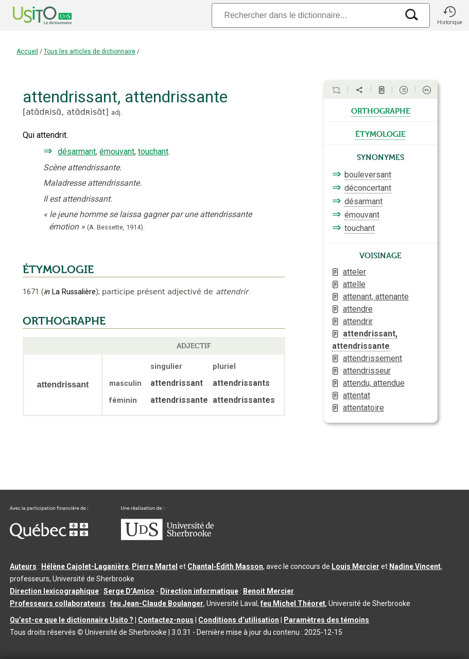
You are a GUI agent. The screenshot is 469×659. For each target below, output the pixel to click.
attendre (358, 309)
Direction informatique (199, 591)
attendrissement (372, 358)
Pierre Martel (155, 566)
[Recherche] (304, 15)
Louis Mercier (355, 566)
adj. (116, 112)
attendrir (358, 321)
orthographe (380, 110)
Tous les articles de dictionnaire (89, 51)
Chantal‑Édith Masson (225, 566)
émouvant (116, 151)
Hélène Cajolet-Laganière (85, 566)
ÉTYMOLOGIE (58, 269)
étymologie (380, 133)
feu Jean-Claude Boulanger (156, 603)
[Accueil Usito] (31, 15)
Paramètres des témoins (326, 620)
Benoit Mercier (268, 591)
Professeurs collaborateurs (58, 603)
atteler (354, 272)
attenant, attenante (376, 296)
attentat (356, 395)
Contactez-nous (166, 620)
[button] (449, 15)
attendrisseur (367, 371)
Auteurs (23, 566)
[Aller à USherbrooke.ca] (167, 537)
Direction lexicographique (54, 591)
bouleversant (367, 175)
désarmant (77, 151)
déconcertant (367, 188)
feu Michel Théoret (292, 603)
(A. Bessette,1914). (116, 227)
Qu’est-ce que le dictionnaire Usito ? (71, 620)
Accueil (27, 51)
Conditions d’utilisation (238, 620)
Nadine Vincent (415, 566)
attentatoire (363, 408)
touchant (153, 151)
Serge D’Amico (128, 591)
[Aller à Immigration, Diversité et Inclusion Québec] (49, 536)
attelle (354, 284)
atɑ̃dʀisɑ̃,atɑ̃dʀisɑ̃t (65, 112)
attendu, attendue (374, 383)
